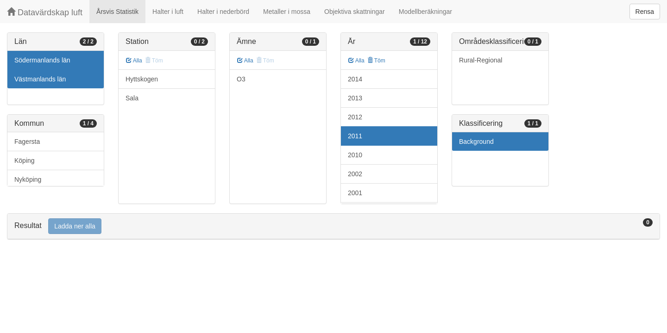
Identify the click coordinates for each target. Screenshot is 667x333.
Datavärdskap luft (44, 12)
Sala (132, 98)
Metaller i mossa (286, 11)
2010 (355, 155)
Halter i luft (167, 11)
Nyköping (27, 179)
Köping (24, 160)
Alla (134, 60)
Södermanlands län (42, 60)
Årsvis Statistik (117, 11)
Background (476, 141)
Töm (376, 60)
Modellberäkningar (425, 11)
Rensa (645, 11)
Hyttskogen (142, 79)
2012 (355, 117)
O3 (241, 79)
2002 (355, 174)
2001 (355, 193)
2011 (355, 136)
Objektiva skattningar (354, 11)
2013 (355, 98)
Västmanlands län (40, 79)
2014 (355, 79)
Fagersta (27, 141)
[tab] (333, 226)
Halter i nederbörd (223, 11)
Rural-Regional (480, 60)
